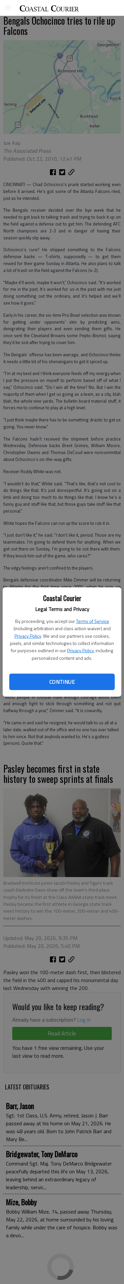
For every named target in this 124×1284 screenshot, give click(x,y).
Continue (62, 682)
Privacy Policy (28, 635)
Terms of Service (92, 621)
